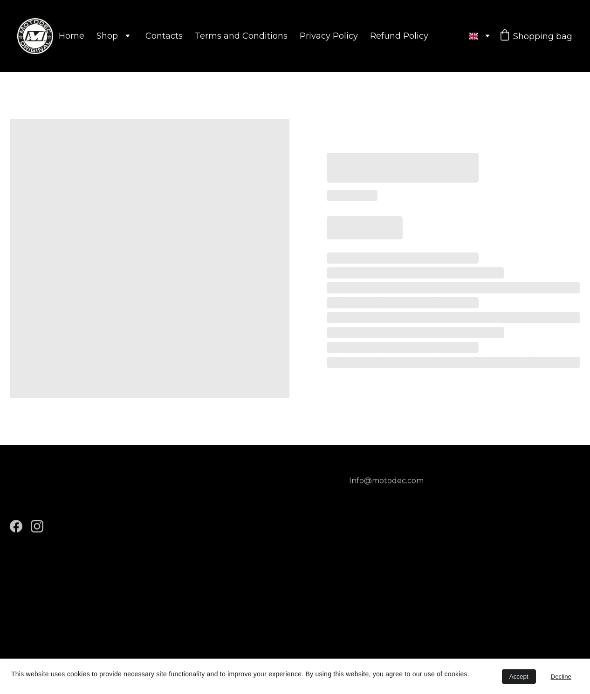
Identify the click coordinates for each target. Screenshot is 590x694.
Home (71, 36)
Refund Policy (399, 36)
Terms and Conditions (241, 36)
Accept (518, 676)
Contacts (164, 36)
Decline (561, 676)
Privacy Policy (329, 36)
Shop (107, 36)
